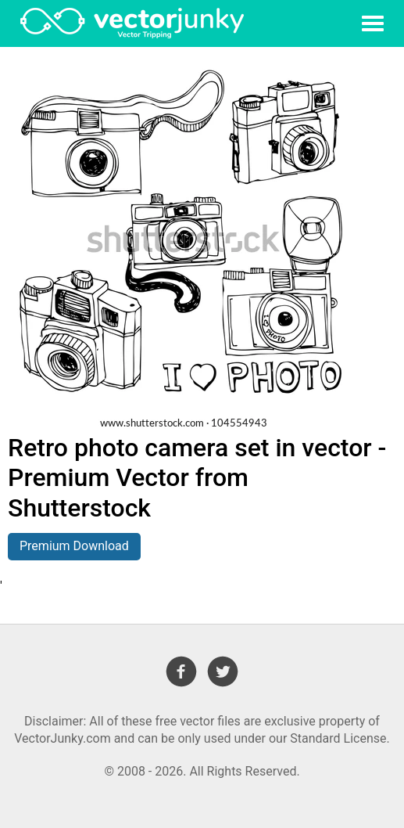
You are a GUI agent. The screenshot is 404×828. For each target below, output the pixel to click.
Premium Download (74, 545)
